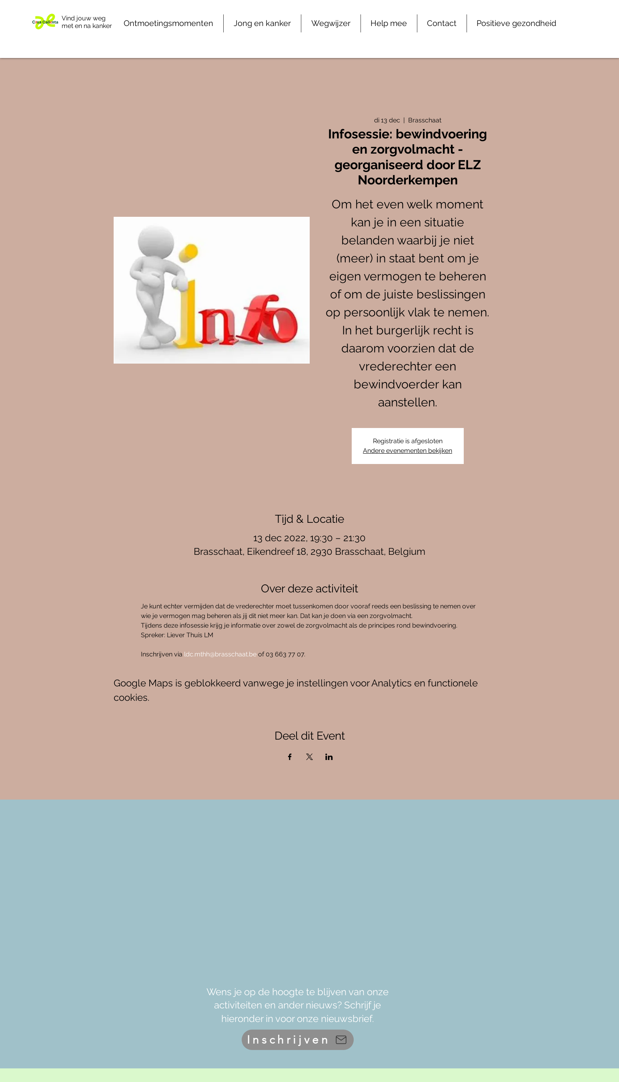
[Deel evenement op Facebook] (290, 757)
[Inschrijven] (298, 1040)
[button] (389, 23)
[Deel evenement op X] (309, 757)
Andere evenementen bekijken (407, 450)
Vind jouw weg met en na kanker (87, 22)
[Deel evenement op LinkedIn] (329, 757)
